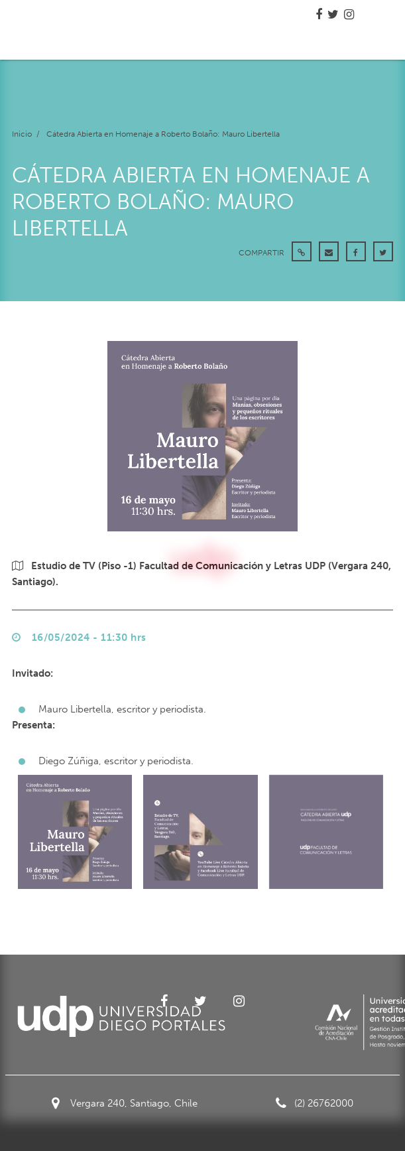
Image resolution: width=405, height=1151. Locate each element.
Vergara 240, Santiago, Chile (125, 1103)
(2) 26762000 (314, 1103)
